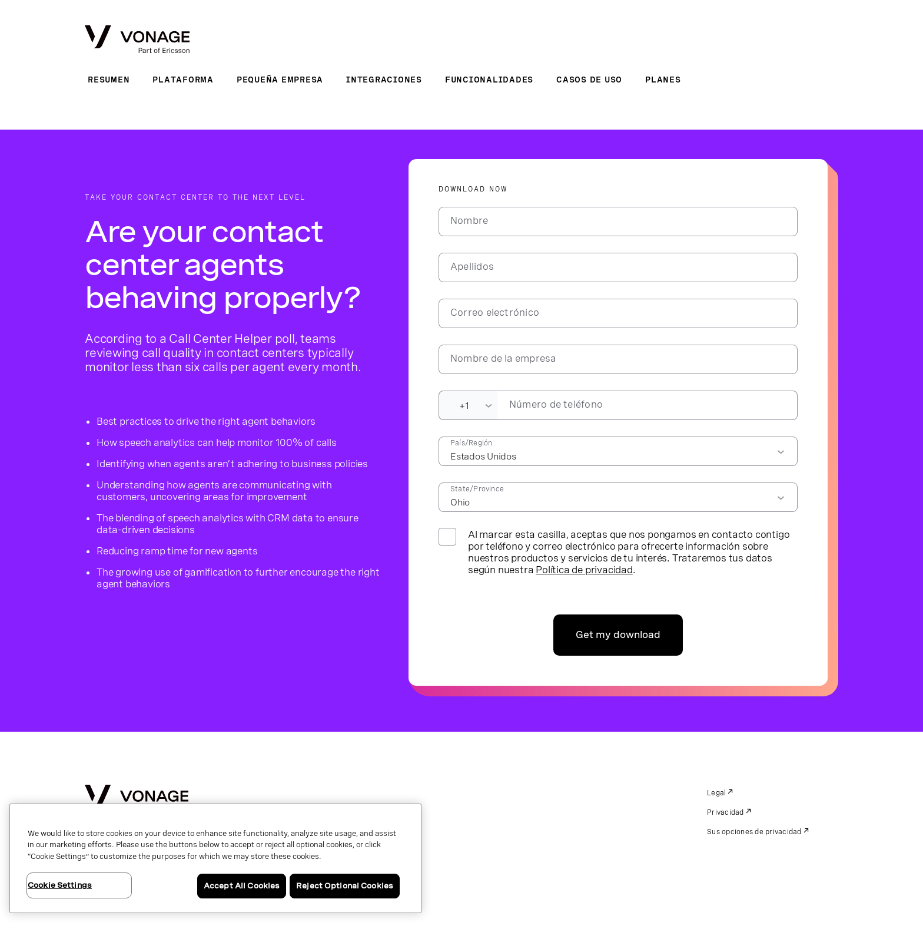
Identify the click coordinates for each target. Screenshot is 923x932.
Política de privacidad (584, 570)
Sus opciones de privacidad (754, 832)
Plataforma (183, 79)
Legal (716, 793)
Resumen (109, 79)
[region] (215, 858)
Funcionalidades (489, 79)
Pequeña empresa (280, 79)
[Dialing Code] (468, 405)
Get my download (618, 634)
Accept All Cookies (242, 885)
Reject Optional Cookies (344, 885)
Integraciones (384, 79)
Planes (663, 79)
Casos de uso (589, 79)
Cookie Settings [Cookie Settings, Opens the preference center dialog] (60, 885)
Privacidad (725, 812)
